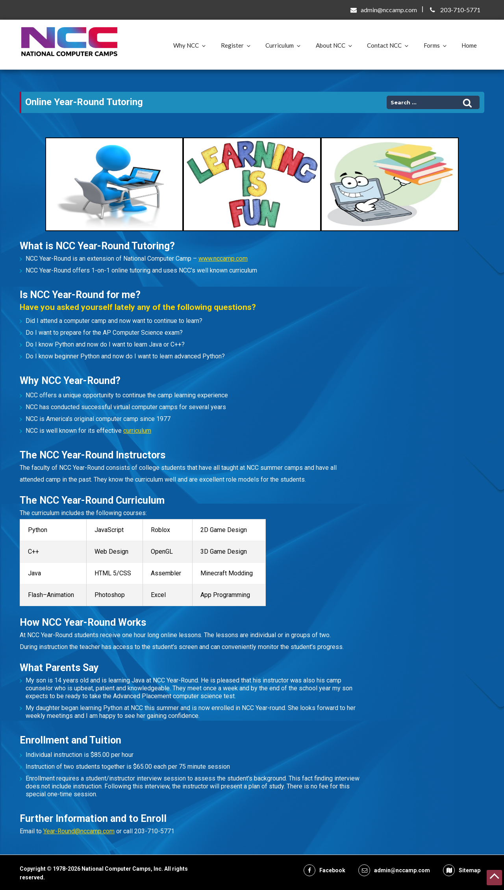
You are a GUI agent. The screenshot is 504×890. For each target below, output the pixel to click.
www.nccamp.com (223, 258)
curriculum (137, 430)
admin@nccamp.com (389, 9)
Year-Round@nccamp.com (79, 831)
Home (469, 45)
